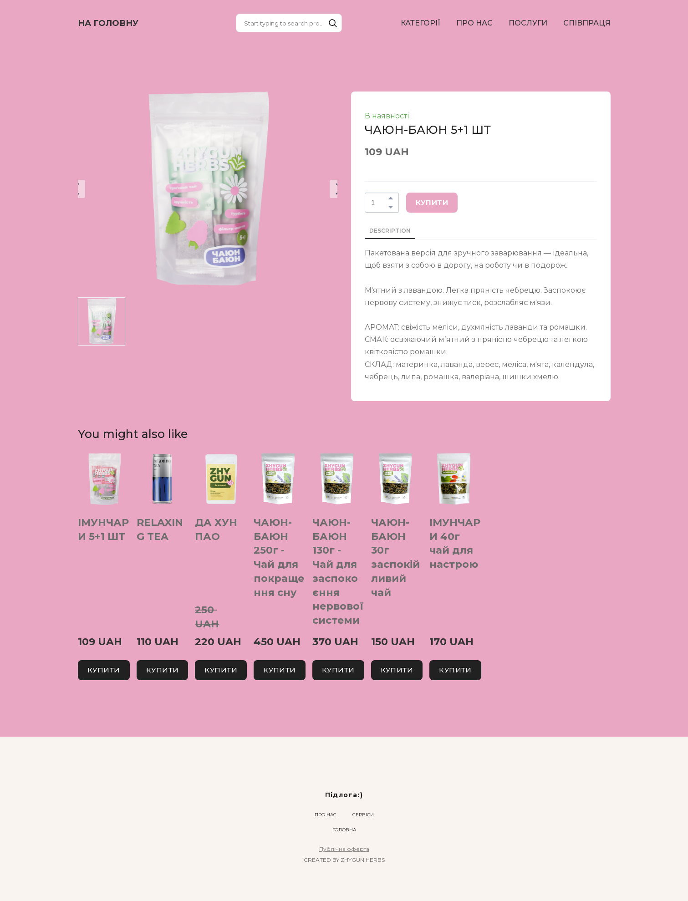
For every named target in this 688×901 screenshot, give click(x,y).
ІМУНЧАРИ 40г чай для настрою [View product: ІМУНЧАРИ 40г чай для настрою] (454, 543)
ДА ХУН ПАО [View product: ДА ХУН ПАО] (216, 529)
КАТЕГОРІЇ (420, 23)
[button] (332, 23)
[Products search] (289, 23)
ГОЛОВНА (344, 830)
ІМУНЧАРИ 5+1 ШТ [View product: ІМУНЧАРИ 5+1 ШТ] (103, 529)
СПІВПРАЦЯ (587, 23)
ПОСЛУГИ (528, 23)
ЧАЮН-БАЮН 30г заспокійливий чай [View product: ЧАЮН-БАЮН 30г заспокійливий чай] (395, 557)
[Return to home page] (108, 23)
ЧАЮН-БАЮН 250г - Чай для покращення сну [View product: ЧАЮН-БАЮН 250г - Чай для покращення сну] (279, 557)
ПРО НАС (474, 23)
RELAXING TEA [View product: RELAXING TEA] (159, 529)
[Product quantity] (379, 203)
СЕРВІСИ (363, 815)
